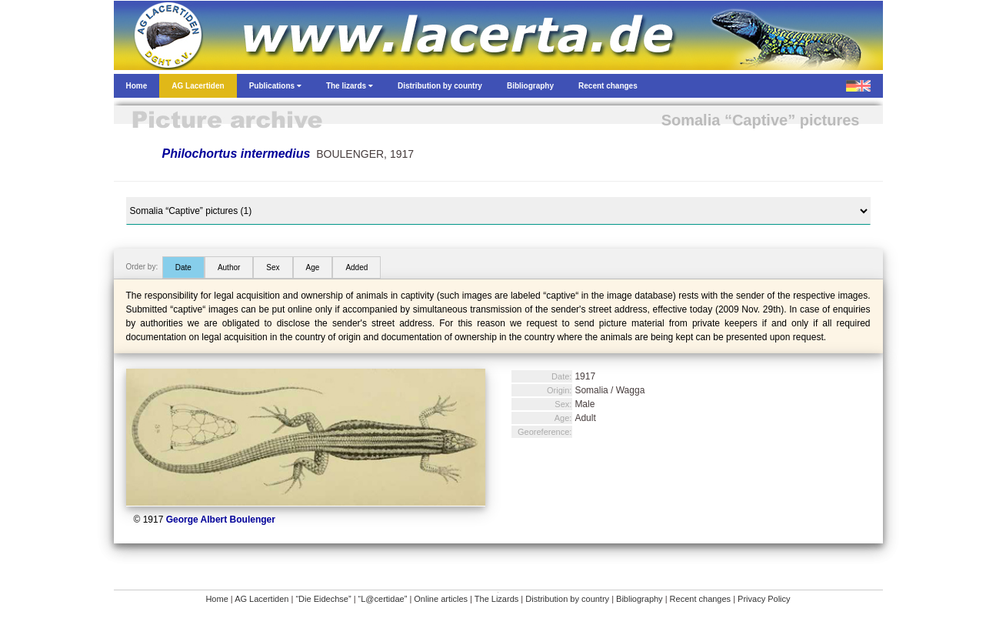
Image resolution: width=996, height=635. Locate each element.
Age (313, 267)
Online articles (441, 598)
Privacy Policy (764, 598)
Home (216, 598)
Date (183, 267)
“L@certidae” (383, 598)
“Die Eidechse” (323, 598)
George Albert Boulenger (220, 519)
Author (229, 267)
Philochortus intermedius (236, 153)
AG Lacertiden (261, 598)
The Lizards (496, 598)
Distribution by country (567, 598)
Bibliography (639, 598)
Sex (272, 267)
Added (356, 267)
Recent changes (700, 598)
